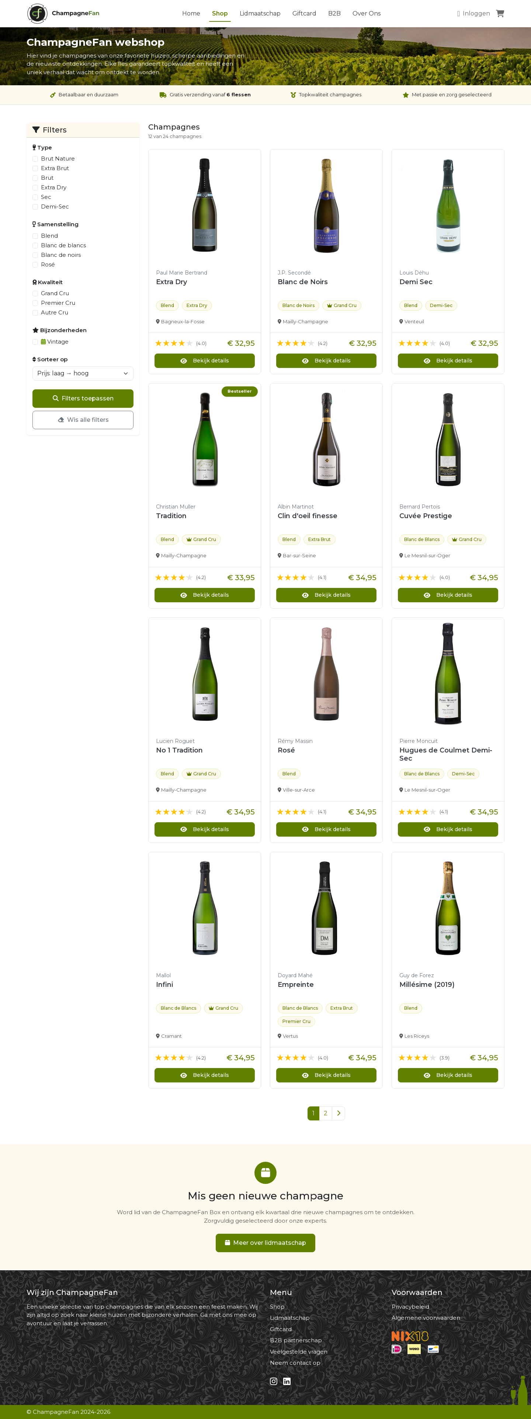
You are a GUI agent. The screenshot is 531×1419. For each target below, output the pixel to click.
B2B (334, 13)
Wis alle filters (83, 419)
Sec (46, 196)
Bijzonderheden (59, 330)
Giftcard (304, 13)
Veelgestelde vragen (298, 1351)
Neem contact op (295, 1362)
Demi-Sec (55, 206)
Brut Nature (58, 158)
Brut (47, 177)
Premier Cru (58, 302)
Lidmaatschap (260, 13)
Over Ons (367, 13)
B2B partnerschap (296, 1340)
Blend (49, 235)
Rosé (48, 264)
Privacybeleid (410, 1306)
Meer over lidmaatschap (265, 1242)
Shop (220, 13)
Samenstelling (55, 224)
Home (191, 13)
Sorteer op (49, 359)
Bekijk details (204, 360)
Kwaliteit (47, 282)
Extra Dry (53, 187)
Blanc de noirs (61, 254)
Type (42, 147)
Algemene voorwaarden (426, 1317)
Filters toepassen (83, 398)
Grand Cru (55, 293)
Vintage (55, 341)
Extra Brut (55, 168)
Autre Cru (54, 312)
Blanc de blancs (63, 245)
